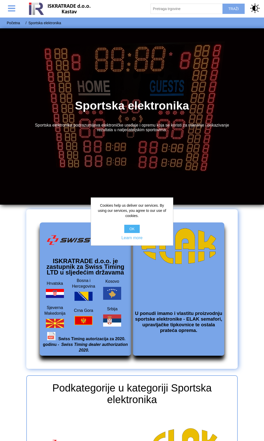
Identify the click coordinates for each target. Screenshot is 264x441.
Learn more (132, 238)
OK (132, 229)
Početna (13, 23)
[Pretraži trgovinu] (187, 9)
